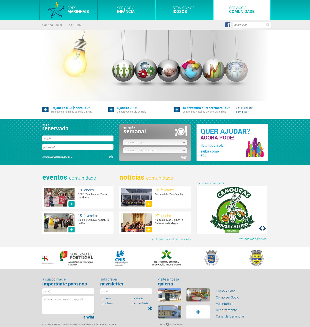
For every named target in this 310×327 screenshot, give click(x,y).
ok (111, 157)
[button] (260, 228)
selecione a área (134, 142)
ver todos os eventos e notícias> (171, 239)
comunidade (141, 303)
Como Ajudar (225, 291)
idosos (109, 303)
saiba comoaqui (209, 153)
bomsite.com (174, 324)
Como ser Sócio (227, 297)
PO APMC (74, 25)
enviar (88, 317)
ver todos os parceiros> (253, 239)
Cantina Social (52, 25)
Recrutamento (226, 310)
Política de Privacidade (105, 324)
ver (184, 157)
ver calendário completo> (244, 110)
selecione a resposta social (140, 150)
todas (108, 298)
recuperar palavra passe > (57, 157)
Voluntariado (225, 303)
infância (138, 298)
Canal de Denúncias (230, 316)
